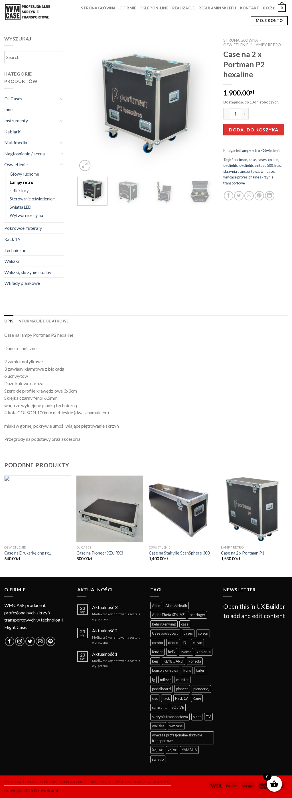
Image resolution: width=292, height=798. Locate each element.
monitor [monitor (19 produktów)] (182, 679)
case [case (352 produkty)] (184, 624)
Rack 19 (12, 239)
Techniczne (15, 250)
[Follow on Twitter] (30, 641)
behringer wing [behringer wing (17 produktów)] (164, 624)
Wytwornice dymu (26, 215)
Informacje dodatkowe (42, 321)
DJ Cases (13, 98)
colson (273, 159)
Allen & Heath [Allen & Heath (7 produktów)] (176, 605)
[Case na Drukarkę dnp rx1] (37, 509)
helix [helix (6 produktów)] (171, 651)
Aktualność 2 (104, 630)
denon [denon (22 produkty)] (173, 642)
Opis (8, 321)
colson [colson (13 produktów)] (203, 633)
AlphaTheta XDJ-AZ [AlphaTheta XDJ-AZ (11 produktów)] (168, 614)
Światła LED (20, 207)
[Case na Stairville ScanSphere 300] (182, 509)
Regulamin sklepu (217, 8)
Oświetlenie (235, 44)
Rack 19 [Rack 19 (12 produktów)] (181, 698)
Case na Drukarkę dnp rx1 (27, 553)
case (252, 159)
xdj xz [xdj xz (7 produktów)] (172, 750)
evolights (230, 165)
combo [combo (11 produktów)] (157, 642)
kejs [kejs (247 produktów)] (155, 661)
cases (262, 159)
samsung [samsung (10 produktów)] (159, 707)
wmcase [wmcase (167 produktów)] (176, 726)
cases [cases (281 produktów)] (188, 633)
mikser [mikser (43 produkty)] (165, 679)
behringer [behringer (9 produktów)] (197, 614)
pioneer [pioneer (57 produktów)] (182, 689)
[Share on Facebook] (228, 195)
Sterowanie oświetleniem (33, 198)
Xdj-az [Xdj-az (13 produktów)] (157, 750)
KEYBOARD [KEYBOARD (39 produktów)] (173, 661)
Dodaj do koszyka (253, 129)
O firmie (127, 8)
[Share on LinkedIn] (269, 195)
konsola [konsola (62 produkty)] (194, 661)
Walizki (11, 261)
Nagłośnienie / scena (24, 153)
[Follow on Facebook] (9, 641)
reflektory (19, 190)
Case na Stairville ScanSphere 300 (179, 553)
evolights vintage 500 (256, 165)
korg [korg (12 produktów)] (187, 670)
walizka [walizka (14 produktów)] (158, 726)
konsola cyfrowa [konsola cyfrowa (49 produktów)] (165, 670)
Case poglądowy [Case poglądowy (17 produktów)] (165, 633)
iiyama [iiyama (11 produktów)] (186, 651)
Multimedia (15, 142)
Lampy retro (267, 44)
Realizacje (183, 8)
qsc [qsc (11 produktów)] (155, 698)
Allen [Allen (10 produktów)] (156, 605)
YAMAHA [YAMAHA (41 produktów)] (189, 750)
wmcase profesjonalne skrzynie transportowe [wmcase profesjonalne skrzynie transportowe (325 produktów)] (177, 738)
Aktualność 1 (104, 654)
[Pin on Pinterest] (259, 195)
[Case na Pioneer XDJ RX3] (109, 509)
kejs (277, 165)
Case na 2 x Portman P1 (242, 553)
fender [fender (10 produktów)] (157, 651)
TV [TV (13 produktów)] (208, 716)
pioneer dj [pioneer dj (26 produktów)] (201, 689)
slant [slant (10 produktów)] (197, 716)
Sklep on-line (154, 8)
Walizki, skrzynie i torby (27, 272)
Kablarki (12, 131)
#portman (239, 159)
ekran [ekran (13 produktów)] (197, 642)
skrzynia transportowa (241, 171)
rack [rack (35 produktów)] (166, 698)
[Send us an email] (40, 641)
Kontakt (249, 8)
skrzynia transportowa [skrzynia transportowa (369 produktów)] (170, 716)
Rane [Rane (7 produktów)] (197, 698)
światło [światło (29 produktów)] (158, 759)
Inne (8, 109)
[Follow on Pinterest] (50, 641)
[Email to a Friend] (249, 195)
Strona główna (98, 8)
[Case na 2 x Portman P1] (254, 509)
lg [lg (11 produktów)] (153, 679)
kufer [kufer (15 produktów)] (200, 670)
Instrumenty (16, 120)
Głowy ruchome (24, 174)
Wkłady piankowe (22, 283)
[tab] (8, 321)
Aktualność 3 (104, 607)
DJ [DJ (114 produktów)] (185, 642)
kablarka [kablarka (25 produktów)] (203, 651)
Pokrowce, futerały (23, 228)
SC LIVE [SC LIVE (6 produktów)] (178, 707)
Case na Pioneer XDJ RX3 (99, 553)
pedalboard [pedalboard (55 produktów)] (161, 689)
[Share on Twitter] (239, 195)
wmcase (267, 171)
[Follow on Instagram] (20, 641)
